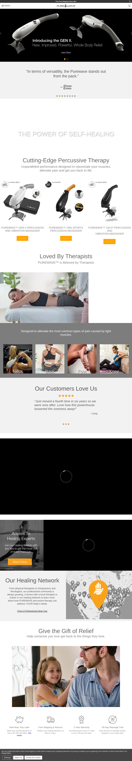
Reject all (18, 757)
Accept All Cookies (33, 757)
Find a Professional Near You (32, 611)
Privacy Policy (6, 753)
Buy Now (22, 238)
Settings (7, 757)
